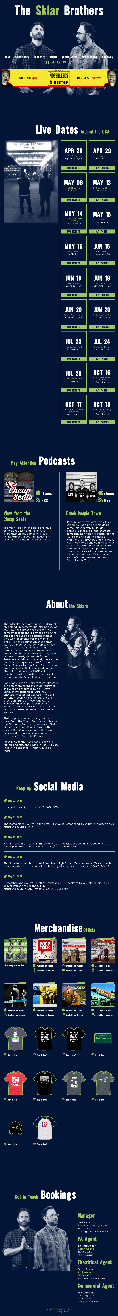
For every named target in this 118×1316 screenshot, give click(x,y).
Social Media (69, 57)
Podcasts (39, 57)
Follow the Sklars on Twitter (53, 62)
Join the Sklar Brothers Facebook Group (47, 62)
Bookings (107, 57)
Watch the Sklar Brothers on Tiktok (70, 62)
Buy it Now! (12, 1055)
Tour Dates (22, 57)
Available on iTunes (45, 965)
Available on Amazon (45, 970)
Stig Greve (63, 1312)
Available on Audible (74, 965)
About (53, 57)
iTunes (47, 493)
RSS (45, 500)
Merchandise (89, 57)
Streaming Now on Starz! (15, 965)
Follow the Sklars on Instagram (58, 62)
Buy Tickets (73, 167)
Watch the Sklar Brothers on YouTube (64, 62)
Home (8, 57)
